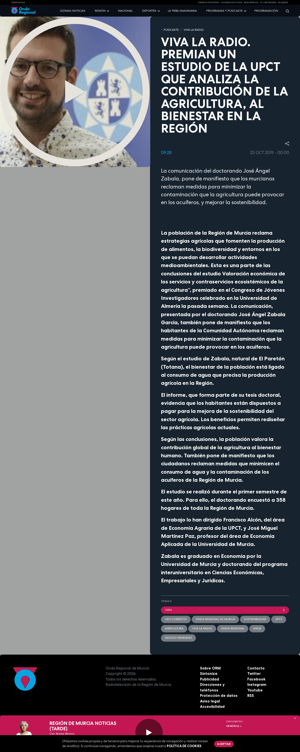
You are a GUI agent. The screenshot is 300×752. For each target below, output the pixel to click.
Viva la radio (202, 628)
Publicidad (209, 679)
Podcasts (171, 30)
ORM (225, 610)
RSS (250, 695)
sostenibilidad (255, 619)
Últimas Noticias (231, 2)
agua (257, 628)
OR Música (234, 726)
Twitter (254, 673)
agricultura (174, 628)
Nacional (125, 11)
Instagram (256, 684)
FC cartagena (268, 2)
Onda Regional (232, 628)
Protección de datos (219, 695)
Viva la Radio (194, 30)
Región (100, 11)
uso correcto (176, 619)
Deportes (149, 11)
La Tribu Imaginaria (182, 11)
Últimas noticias (72, 11)
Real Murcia (251, 2)
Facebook (256, 679)
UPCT (278, 619)
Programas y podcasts (224, 11)
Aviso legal (210, 701)
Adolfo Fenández (178, 638)
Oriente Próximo (208, 2)
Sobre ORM (210, 668)
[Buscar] (286, 11)
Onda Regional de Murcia (215, 619)
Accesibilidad (212, 706)
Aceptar (224, 744)
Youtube (255, 690)
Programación (266, 11)
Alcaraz (283, 2)
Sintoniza (208, 673)
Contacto (256, 668)
